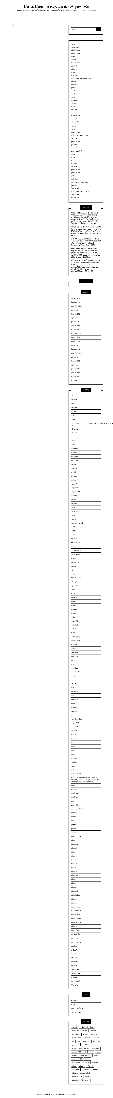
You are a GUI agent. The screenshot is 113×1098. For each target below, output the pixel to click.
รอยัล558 (74, 832)
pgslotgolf (74, 613)
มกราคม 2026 (75, 310)
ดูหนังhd (73, 176)
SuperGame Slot (76, 719)
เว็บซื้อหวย (74, 962)
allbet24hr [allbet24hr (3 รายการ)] (75, 1030)
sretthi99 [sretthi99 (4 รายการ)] (75, 1055)
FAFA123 (74, 468)
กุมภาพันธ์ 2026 (76, 306)
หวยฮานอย (74, 938)
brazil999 (74, 452)
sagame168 (74, 652)
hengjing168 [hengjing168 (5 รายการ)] (76, 1034)
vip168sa (74, 762)
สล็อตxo (73, 81)
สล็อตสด (74, 903)
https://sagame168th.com (79, 135)
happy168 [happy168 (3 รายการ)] (93, 1030)
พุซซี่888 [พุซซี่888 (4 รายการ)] (95, 1062)
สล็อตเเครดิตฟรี (76, 922)
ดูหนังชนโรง (75, 179)
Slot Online (74, 684)
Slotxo (73, 695)
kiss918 (73, 103)
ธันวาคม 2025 (76, 314)
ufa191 (73, 742)
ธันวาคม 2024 (76, 361)
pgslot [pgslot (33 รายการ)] (79, 1041)
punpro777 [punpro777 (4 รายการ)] (96, 1041)
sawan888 (74, 656)
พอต (72, 821)
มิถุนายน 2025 (76, 337)
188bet (73, 403)
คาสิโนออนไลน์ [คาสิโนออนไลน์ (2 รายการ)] (86, 1055)
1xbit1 (72, 415)
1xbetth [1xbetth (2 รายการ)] (74, 1027)
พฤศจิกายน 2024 (76, 365)
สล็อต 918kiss (75, 844)
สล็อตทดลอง (75, 84)
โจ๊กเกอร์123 (75, 122)
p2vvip (73, 558)
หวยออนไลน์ (75, 198)
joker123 (73, 44)
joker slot (74, 119)
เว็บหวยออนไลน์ (76, 194)
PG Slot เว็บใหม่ (76, 578)
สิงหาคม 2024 (75, 377)
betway (73, 441)
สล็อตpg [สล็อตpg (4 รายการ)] (95, 1069)
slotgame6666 (75, 691)
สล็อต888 (74, 69)
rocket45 (74, 644)
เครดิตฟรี (74, 950)
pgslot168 (74, 597)
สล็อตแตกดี (74, 926)
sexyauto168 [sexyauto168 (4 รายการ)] (76, 1052)
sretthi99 (74, 707)
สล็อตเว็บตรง (75, 50)
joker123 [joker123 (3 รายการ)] (94, 1034)
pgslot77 (73, 601)
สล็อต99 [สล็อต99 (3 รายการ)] (81, 1066)
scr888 (73, 664)
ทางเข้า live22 (75, 793)
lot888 (73, 546)
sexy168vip (74, 668)
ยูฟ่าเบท (73, 828)
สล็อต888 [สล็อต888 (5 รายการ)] (75, 1069)
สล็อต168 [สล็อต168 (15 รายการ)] (90, 1066)
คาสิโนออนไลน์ (76, 774)
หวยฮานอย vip (76, 942)
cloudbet (74, 464)
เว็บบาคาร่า (75, 188)
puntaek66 (74, 625)
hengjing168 (75, 488)
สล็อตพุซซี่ (74, 891)
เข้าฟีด (73, 1004)
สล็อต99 (73, 879)
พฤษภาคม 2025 (76, 341)
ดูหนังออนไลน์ (75, 132)
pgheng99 (74, 582)
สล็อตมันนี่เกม (75, 895)
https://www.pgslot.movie (79, 182)
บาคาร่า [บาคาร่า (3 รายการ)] (87, 1059)
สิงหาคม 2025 (75, 330)
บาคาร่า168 (75, 805)
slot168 (73, 688)
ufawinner (74, 758)
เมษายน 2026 (75, 298)
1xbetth (73, 91)
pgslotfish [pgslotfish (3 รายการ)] (86, 1041)
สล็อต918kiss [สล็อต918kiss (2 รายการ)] (86, 1069)
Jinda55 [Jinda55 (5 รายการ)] (85, 1034)
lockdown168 (75, 543)
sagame (73, 648)
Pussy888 (74, 633)
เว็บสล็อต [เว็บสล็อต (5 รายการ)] (75, 1080)
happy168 (74, 484)
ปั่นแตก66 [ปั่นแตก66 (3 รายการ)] (86, 1062)
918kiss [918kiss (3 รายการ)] (91, 1027)
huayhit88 (74, 495)
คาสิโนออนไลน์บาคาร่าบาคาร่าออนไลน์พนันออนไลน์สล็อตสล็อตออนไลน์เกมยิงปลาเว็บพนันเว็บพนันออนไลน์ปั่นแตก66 (85, 779)
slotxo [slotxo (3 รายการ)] (98, 1052)
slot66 (73, 57)
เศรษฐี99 (74, 977)
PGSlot (73, 594)
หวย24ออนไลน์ (76, 934)
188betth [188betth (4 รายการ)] (83, 1027)
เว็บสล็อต (74, 966)
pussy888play (75, 637)
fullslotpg (74, 163)
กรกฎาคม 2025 (76, 333)
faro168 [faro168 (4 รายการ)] (84, 1030)
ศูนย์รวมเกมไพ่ (76, 836)
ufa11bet (73, 738)
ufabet (73, 754)
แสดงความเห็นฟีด (77, 1008)
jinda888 (74, 503)
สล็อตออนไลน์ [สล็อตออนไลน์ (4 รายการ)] (85, 1073)
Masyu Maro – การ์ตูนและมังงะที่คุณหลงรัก (56, 6)
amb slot (73, 437)
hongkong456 (75, 492)
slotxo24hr (74, 699)
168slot (73, 396)
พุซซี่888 (74, 145)
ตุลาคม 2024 (75, 369)
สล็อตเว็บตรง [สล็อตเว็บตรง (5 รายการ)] (89, 1077)
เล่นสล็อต (74, 958)
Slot (72, 680)
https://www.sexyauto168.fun (81, 78)
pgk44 (73, 590)
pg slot (73, 106)
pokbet (73, 617)
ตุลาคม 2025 (75, 322)
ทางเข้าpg (74, 797)
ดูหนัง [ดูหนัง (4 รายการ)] (96, 1055)
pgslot (73, 72)
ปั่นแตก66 (74, 185)
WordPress (72, 1094)
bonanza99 (74, 449)
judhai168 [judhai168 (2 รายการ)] (87, 1038)
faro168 (73, 472)
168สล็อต (74, 400)
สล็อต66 (73, 852)
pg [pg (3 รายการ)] (73, 1041)
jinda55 (73, 499)
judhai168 (74, 66)
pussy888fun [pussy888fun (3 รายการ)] (85, 1045)
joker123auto (75, 511)
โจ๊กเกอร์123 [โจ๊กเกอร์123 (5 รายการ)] (85, 1080)
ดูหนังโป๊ (73, 88)
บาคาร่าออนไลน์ (76, 151)
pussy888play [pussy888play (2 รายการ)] (77, 1048)
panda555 (74, 566)
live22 (73, 535)
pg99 (72, 160)
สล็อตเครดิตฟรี (76, 911)
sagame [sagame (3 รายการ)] (86, 1048)
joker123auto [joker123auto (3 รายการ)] (76, 1038)
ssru (72, 715)
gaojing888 (74, 480)
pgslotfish (74, 609)
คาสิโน (73, 770)
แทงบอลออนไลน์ (76, 981)
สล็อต (73, 840)
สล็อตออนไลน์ (75, 907)
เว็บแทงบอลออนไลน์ (78, 973)
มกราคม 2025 (75, 357)
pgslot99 (74, 605)
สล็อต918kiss (75, 875)
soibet (73, 703)
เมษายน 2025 (75, 345)
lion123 (73, 531)
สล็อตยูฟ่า (74, 899)
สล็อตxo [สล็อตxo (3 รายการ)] (75, 1073)
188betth (74, 109)
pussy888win (75, 640)
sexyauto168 (75, 672)
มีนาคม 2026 (75, 302)
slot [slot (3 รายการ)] (84, 1052)
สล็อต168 (74, 848)
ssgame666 (74, 711)
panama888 (75, 562)
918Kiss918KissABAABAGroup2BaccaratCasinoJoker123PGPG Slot (86, 424)
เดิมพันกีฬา (74, 954)
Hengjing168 (75, 47)
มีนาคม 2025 (75, 349)
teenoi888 (74, 727)
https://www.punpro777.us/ (80, 191)
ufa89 (73, 746)
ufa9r (72, 750)
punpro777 (74, 621)
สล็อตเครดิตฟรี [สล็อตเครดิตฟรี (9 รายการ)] (77, 1077)
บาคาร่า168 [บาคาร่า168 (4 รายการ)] (76, 1062)
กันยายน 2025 (75, 326)
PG (72, 570)
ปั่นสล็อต (74, 813)
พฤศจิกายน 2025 (76, 318)
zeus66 (73, 766)
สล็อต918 (74, 872)
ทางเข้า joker (75, 116)
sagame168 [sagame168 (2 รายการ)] (96, 1048)
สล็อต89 (73, 868)
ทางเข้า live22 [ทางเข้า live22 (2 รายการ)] (77, 1059)
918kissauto (75, 429)
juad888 (73, 519)
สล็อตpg (73, 883)
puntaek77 (74, 629)
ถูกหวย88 (74, 789)
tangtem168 (75, 723)
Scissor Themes (49, 1094)
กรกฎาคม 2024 (76, 380)
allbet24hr (74, 433)
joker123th (74, 515)
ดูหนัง (73, 785)
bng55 (73, 445)
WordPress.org (76, 1012)
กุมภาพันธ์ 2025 (76, 353)
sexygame (74, 676)
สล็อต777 (74, 860)
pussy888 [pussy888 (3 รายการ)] (75, 1045)
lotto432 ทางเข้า (76, 550)
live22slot (74, 166)
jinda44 (73, 60)
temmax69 (74, 731)
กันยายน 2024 (76, 373)
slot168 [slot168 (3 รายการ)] (91, 1052)
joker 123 (74, 138)
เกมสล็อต (74, 946)
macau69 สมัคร (76, 554)
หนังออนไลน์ (75, 930)
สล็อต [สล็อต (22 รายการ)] (74, 1066)
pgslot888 (74, 100)
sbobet (73, 660)
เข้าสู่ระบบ (74, 1000)
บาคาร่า (73, 801)
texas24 (73, 735)
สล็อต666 (74, 856)
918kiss (73, 126)
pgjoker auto (75, 586)
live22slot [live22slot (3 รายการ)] (96, 1038)
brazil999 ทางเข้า (76, 456)
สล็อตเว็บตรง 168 (76, 918)
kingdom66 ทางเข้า (77, 523)
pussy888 (74, 75)
